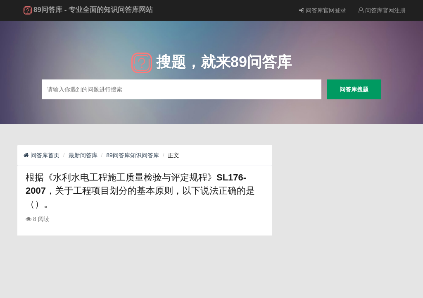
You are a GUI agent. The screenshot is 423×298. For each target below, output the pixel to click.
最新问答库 (83, 155)
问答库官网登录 (322, 10)
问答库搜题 (354, 89)
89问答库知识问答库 (132, 155)
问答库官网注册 (382, 10)
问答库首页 (41, 155)
